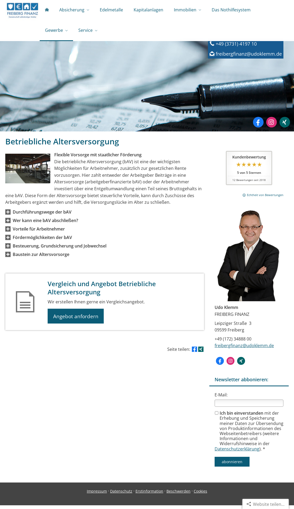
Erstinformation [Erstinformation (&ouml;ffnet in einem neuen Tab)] (149, 494)
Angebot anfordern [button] (76, 320)
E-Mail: (221, 398)
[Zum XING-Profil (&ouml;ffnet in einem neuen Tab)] (284, 126)
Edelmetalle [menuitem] (111, 10)
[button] (42, 216)
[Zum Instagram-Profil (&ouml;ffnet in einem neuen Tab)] (271, 126)
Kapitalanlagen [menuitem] (148, 10)
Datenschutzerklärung (237, 452)
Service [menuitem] (85, 31)
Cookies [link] (200, 494)
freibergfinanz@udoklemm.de (244, 349)
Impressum (97, 494)
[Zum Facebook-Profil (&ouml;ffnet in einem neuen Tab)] (258, 126)
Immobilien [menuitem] (185, 10)
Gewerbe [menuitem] (54, 31)
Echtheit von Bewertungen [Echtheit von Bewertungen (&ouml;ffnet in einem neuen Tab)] (265, 199)
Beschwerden (178, 494)
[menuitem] (47, 10)
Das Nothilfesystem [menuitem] (231, 10)
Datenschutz (121, 494)
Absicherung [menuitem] (71, 10)
